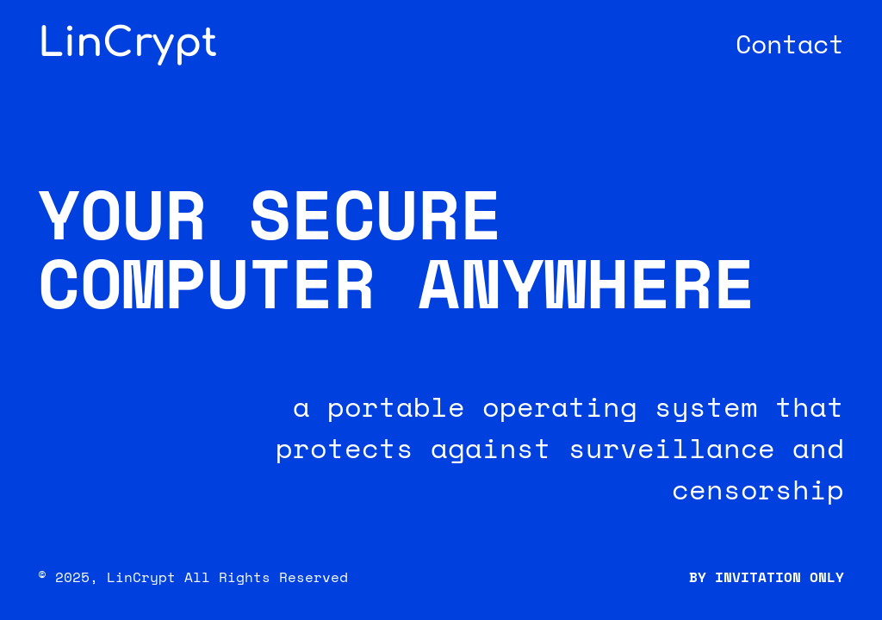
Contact (790, 43)
